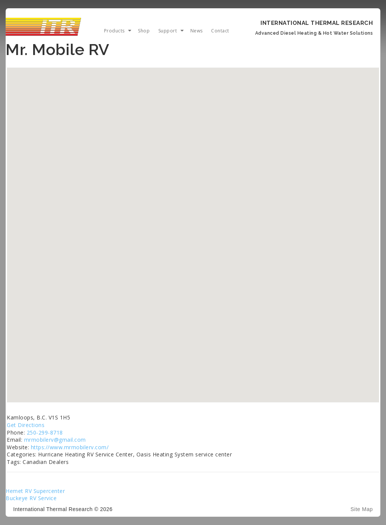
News (196, 31)
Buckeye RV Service (31, 498)
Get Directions (25, 425)
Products (114, 31)
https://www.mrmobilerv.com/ (70, 447)
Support (167, 31)
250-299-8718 (45, 432)
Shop (144, 31)
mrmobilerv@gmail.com (55, 439)
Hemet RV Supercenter (35, 490)
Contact (220, 31)
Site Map (362, 509)
